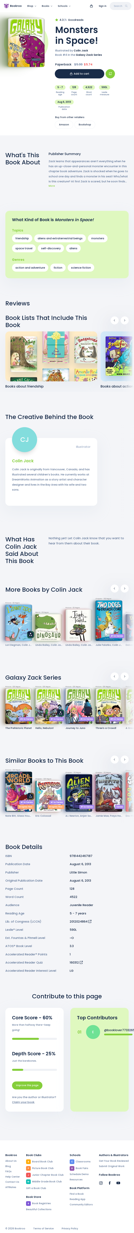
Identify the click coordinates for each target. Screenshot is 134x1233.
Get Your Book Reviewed (114, 1161)
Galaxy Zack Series (89, 57)
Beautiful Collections (38, 1209)
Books (47, 6)
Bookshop (85, 126)
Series (119, 808)
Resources (76, 1179)
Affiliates (10, 1187)
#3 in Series (26, 721)
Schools (64, 6)
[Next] (125, 322)
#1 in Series (117, 637)
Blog (8, 1166)
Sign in (102, 6)
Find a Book (77, 1194)
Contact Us (12, 1182)
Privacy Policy (70, 1228)
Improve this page (27, 1087)
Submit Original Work (111, 1166)
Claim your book (23, 1104)
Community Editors (81, 1204)
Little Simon (78, 874)
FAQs (8, 1171)
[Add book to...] (110, 75)
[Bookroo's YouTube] (118, 1183)
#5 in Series (116, 721)
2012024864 (80, 923)
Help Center (12, 1176)
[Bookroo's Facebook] (110, 1183)
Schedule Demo (79, 1174)
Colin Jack (81, 52)
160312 (76, 964)
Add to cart (79, 76)
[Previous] (115, 322)
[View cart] (91, 6)
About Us (11, 1161)
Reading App (77, 1199)
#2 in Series (86, 721)
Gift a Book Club (36, 1188)
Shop (31, 6)
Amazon (64, 126)
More (52, 188)
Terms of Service (43, 1228)
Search (120, 6)
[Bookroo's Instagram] (101, 1183)
